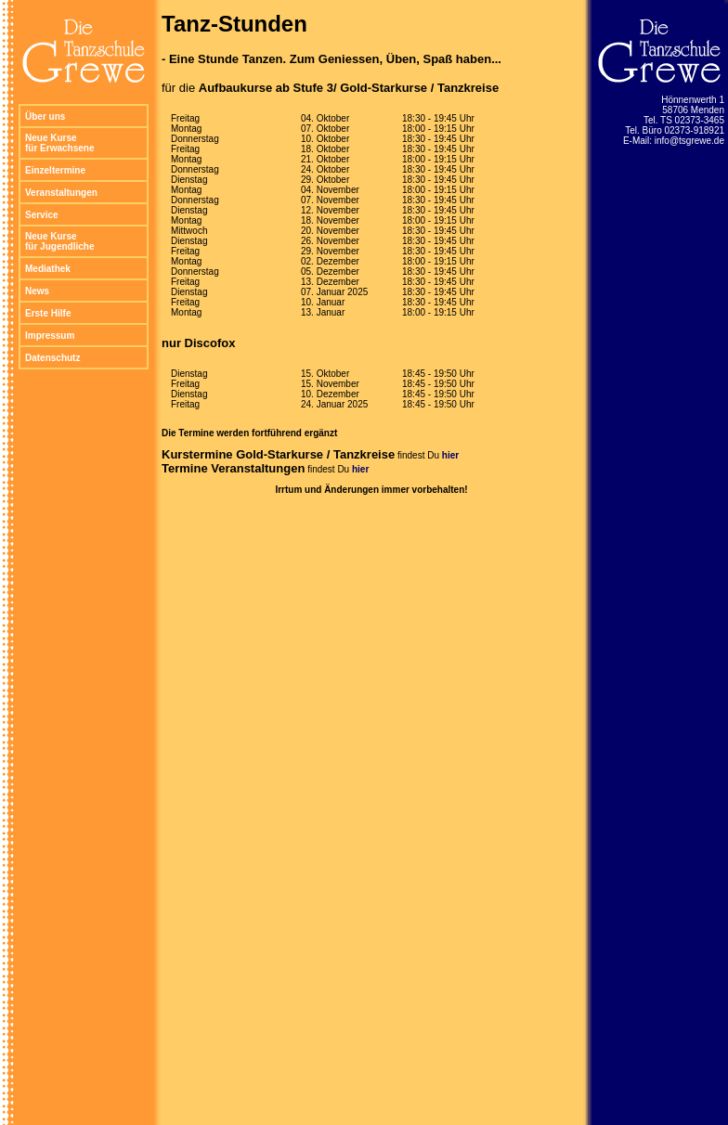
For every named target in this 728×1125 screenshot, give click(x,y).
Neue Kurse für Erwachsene (59, 143)
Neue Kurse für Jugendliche (59, 241)
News (37, 291)
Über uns (45, 116)
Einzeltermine (55, 170)
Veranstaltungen (61, 193)
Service (41, 215)
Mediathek (48, 269)
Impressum (49, 335)
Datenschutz (52, 358)
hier (450, 455)
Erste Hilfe (48, 313)
